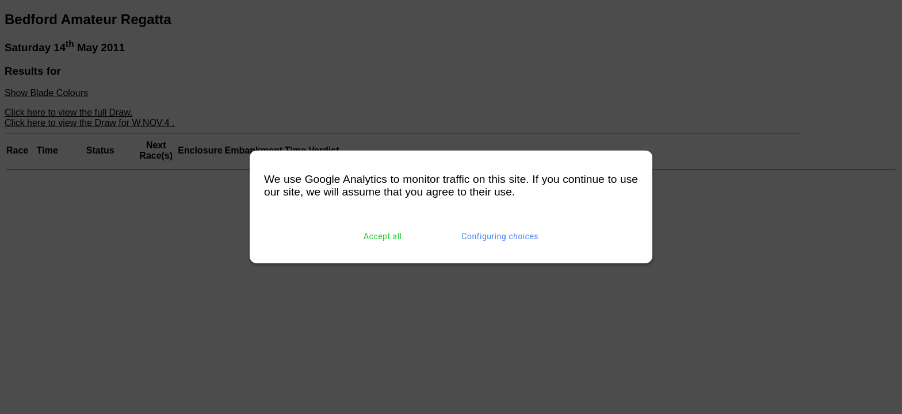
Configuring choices (500, 236)
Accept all (383, 236)
